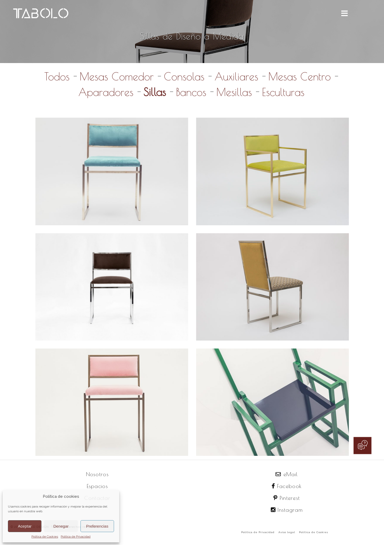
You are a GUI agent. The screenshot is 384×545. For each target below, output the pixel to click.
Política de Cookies (44, 536)
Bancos (191, 92)
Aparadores (105, 92)
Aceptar (25, 526)
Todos (56, 76)
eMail (287, 474)
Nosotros (97, 474)
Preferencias (97, 526)
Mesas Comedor (117, 76)
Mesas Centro (299, 76)
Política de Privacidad (76, 536)
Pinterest (286, 498)
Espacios (97, 486)
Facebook (287, 486)
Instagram (287, 510)
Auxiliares (236, 76)
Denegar (61, 526)
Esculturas (283, 92)
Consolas (184, 76)
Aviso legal (286, 532)
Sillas (155, 92)
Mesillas (234, 92)
